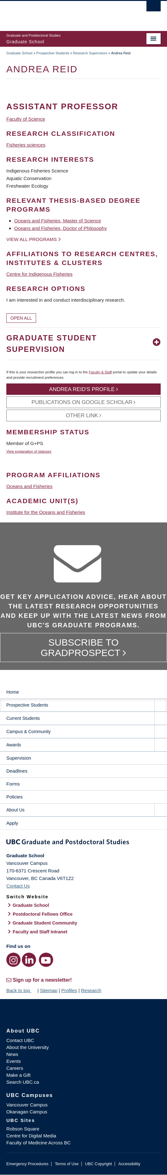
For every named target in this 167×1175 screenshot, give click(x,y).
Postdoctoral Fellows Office (43, 914)
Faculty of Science (25, 119)
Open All (21, 318)
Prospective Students (52, 53)
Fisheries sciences (25, 145)
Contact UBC (20, 1040)
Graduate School (19, 53)
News (12, 1054)
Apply (12, 823)
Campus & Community (28, 731)
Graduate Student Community (45, 922)
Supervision (18, 758)
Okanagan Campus (26, 1111)
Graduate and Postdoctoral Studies (83, 843)
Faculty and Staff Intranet (40, 931)
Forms (13, 783)
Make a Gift (18, 1075)
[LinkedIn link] (29, 960)
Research (91, 990)
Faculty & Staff (100, 372)
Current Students (23, 718)
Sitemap (48, 990)
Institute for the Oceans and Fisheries (45, 512)
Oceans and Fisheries (29, 486)
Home (12, 692)
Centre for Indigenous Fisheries (39, 274)
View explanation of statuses (28, 451)
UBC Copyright (98, 1163)
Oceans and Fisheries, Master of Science (57, 220)
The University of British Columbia (60, 13)
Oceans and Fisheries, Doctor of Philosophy (60, 228)
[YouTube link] (46, 960)
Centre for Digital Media (31, 1135)
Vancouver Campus (27, 1104)
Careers (14, 1068)
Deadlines (17, 771)
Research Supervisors (90, 53)
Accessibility (129, 1163)
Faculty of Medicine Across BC (38, 1142)
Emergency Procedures (27, 1163)
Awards (13, 744)
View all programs (31, 239)
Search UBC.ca (22, 1082)
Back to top (21, 990)
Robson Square (22, 1128)
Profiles (69, 990)
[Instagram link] (13, 960)
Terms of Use (66, 1163)
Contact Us (18, 886)
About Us (15, 809)
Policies (14, 796)
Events (13, 1061)
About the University (27, 1047)
